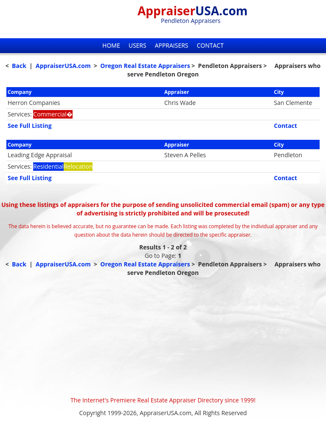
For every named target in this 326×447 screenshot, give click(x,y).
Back (19, 66)
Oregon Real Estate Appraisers (145, 66)
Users (137, 45)
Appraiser (192, 11)
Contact (210, 45)
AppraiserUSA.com (63, 66)
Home (111, 45)
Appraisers (171, 45)
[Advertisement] (163, 336)
